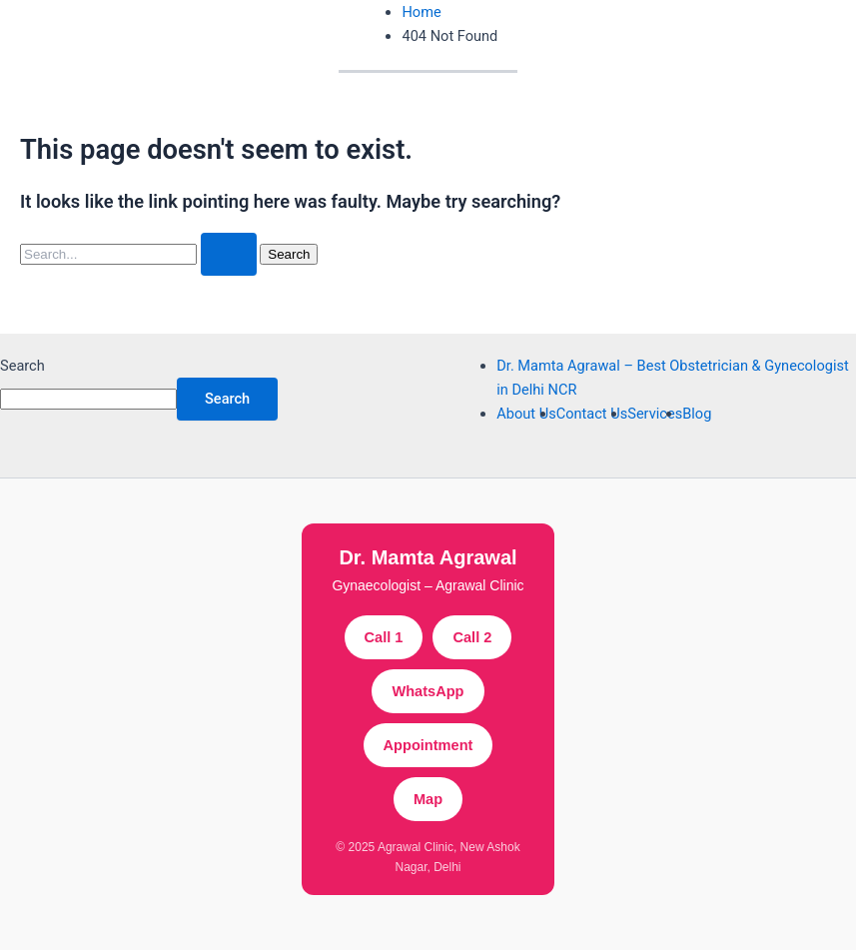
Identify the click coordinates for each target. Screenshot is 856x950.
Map (428, 799)
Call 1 (384, 637)
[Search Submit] (229, 254)
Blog (696, 414)
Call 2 (471, 637)
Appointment (428, 745)
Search (22, 366)
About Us (525, 414)
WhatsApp (427, 691)
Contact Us (592, 414)
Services (654, 414)
